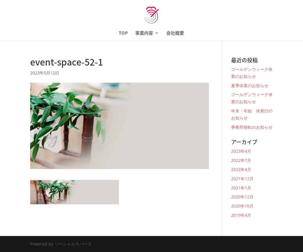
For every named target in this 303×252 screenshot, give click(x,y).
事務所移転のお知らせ (252, 127)
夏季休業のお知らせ (249, 85)
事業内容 (144, 33)
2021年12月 (242, 178)
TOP (123, 33)
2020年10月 (242, 206)
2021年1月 (241, 188)
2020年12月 (242, 197)
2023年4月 (241, 151)
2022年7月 (241, 160)
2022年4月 (241, 169)
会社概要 (175, 33)
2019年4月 (241, 215)
